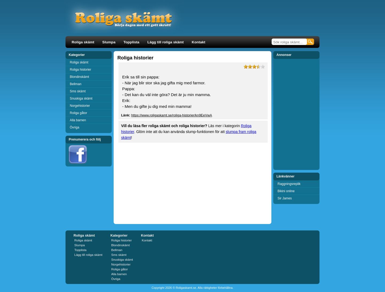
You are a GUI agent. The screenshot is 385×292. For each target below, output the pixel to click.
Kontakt (198, 42)
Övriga (74, 127)
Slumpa (109, 42)
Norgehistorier (80, 106)
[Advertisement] (255, 22)
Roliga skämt (83, 42)
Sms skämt (78, 91)
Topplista (131, 42)
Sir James (285, 198)
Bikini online (286, 191)
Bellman (75, 84)
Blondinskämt (79, 77)
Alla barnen (78, 120)
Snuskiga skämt (81, 98)
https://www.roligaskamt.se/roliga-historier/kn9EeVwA (171, 115)
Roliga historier (80, 69)
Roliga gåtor (78, 113)
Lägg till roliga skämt (165, 42)
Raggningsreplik (289, 184)
